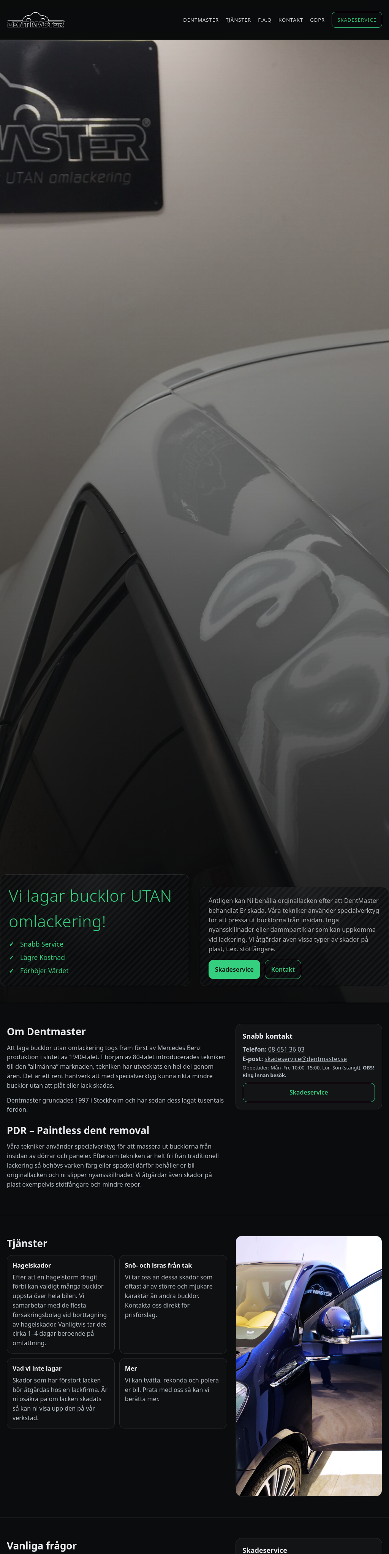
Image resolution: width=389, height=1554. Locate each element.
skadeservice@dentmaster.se (305, 1059)
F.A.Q (265, 19)
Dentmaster (201, 19)
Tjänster (238, 19)
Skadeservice (356, 19)
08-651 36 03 (286, 1049)
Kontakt (290, 19)
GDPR (317, 19)
